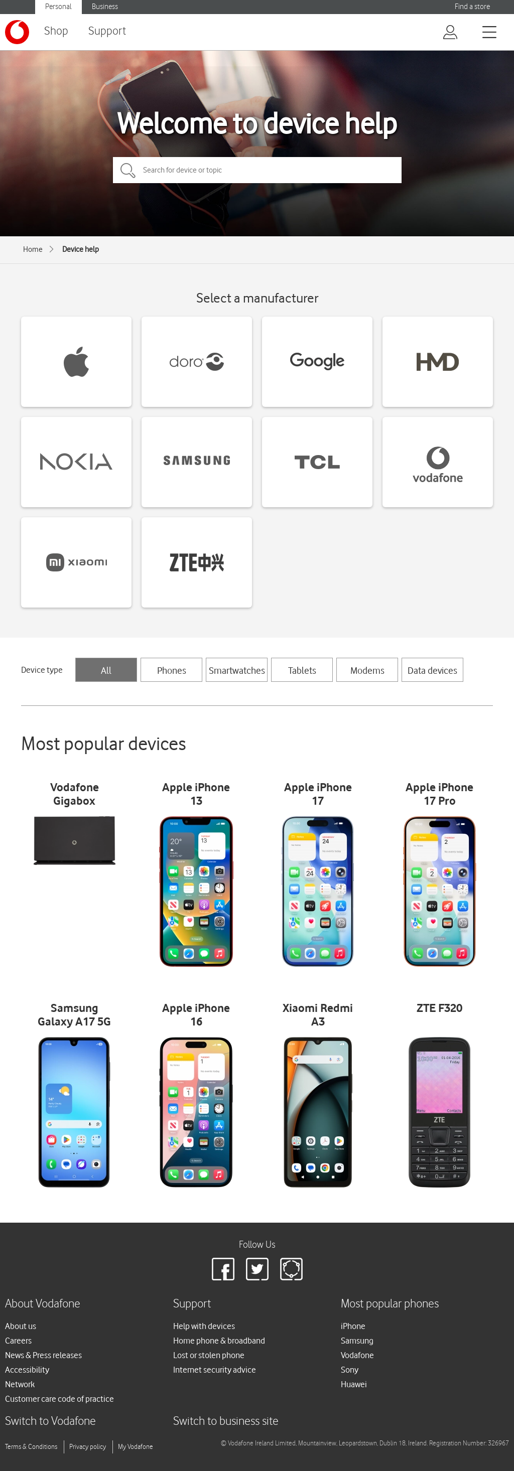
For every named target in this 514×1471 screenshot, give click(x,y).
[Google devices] (317, 362)
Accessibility (27, 1370)
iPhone (353, 1326)
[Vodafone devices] (437, 462)
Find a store (472, 7)
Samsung (357, 1341)
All (106, 670)
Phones (171, 670)
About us (20, 1326)
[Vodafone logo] (17, 32)
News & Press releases (43, 1355)
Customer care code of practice (59, 1399)
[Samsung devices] (197, 462)
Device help (80, 249)
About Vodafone (42, 1304)
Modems (367, 670)
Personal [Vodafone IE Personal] (58, 7)
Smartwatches (237, 670)
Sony (349, 1370)
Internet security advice (214, 1370)
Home (33, 249)
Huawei (354, 1384)
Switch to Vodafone (50, 1421)
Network (20, 1384)
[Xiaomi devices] (76, 562)
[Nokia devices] (76, 462)
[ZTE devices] (197, 562)
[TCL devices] (317, 462)
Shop (56, 31)
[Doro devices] (197, 362)
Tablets (302, 670)
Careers (18, 1341)
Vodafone (357, 1355)
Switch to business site (226, 1421)
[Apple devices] (76, 362)
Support (107, 31)
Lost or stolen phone (208, 1355)
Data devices (432, 670)
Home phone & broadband (219, 1341)
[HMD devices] (437, 362)
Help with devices (204, 1326)
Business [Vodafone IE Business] (105, 7)
